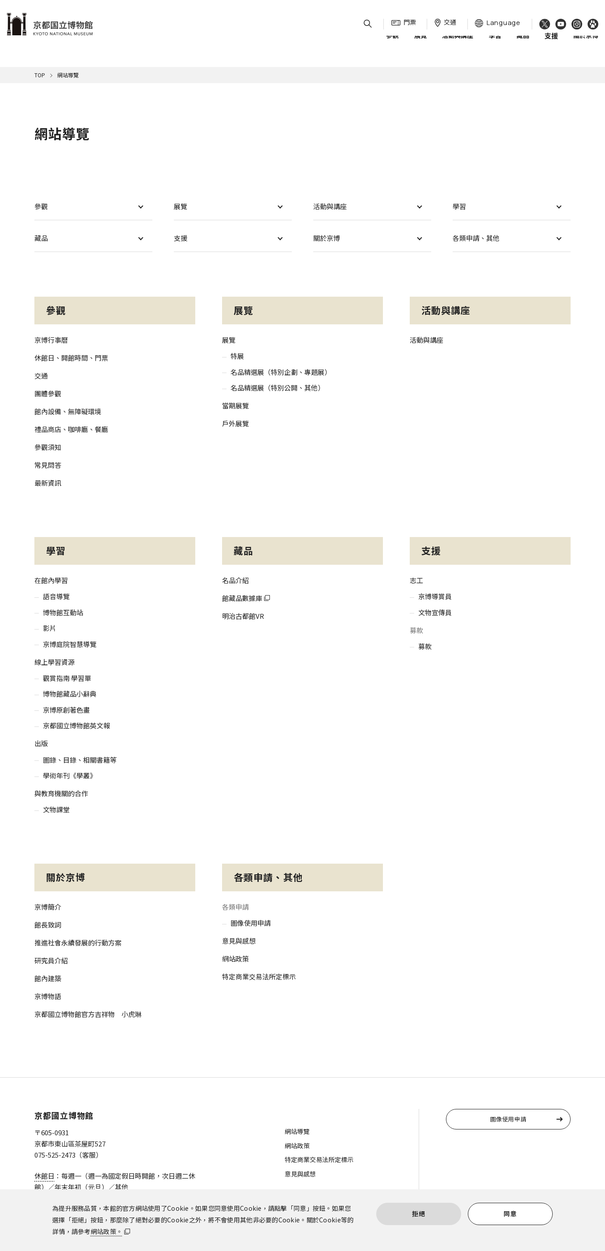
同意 (510, 1213)
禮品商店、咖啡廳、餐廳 (71, 429)
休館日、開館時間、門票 (71, 357)
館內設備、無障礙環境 (67, 411)
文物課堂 (56, 809)
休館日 (44, 1175)
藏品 (523, 44)
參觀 (392, 44)
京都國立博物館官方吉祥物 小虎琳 (88, 1014)
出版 (41, 743)
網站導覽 (297, 1131)
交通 (41, 375)
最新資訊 (47, 482)
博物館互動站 (63, 612)
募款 (425, 646)
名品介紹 (235, 580)
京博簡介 (47, 906)
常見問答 (47, 465)
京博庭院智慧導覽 (70, 644)
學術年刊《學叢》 (70, 775)
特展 (237, 356)
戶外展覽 (235, 423)
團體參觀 (47, 393)
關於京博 (585, 44)
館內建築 (47, 978)
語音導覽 (56, 596)
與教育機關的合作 (61, 793)
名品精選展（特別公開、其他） (277, 387)
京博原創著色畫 (66, 709)
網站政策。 (106, 1231)
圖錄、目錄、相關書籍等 (80, 759)
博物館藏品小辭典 (70, 693)
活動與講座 (457, 44)
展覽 (420, 44)
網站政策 (235, 958)
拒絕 (418, 1213)
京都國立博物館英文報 (76, 725)
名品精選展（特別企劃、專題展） (281, 372)
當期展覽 (235, 405)
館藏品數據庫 (242, 598)
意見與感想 (239, 940)
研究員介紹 (51, 960)
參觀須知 (47, 447)
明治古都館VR (243, 616)
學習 (495, 44)
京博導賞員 (435, 596)
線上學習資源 (54, 662)
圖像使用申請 (251, 923)
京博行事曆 (51, 339)
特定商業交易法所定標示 (259, 976)
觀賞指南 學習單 (67, 678)
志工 (416, 580)
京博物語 (47, 996)
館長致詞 (47, 924)
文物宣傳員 (435, 612)
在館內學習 (51, 580)
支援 (180, 238)
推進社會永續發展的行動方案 (78, 942)
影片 (49, 628)
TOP (39, 75)
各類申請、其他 (476, 238)
